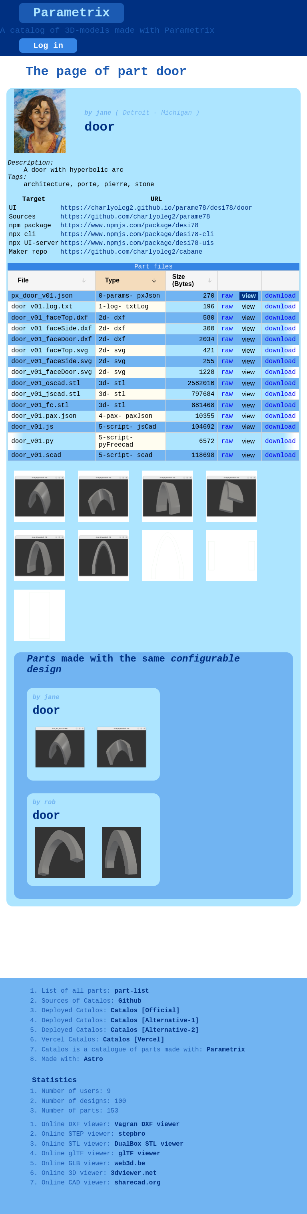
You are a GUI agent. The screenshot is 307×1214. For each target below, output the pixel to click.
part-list (131, 991)
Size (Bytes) (183, 280)
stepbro (131, 1134)
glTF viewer (139, 1153)
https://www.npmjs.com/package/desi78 (129, 225)
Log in (48, 45)
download (280, 296)
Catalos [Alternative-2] (155, 1030)
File (23, 280)
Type (112, 280)
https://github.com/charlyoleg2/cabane (131, 252)
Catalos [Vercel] (134, 1039)
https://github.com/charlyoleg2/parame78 (135, 217)
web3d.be (129, 1163)
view (249, 295)
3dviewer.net (134, 1173)
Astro (93, 1059)
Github (130, 1001)
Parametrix (71, 13)
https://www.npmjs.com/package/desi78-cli (137, 234)
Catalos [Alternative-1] (155, 1020)
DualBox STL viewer (148, 1144)
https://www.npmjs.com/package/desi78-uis (137, 243)
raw (227, 296)
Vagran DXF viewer (146, 1124)
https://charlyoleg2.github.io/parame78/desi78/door (156, 208)
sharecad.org (137, 1182)
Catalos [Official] (145, 1010)
